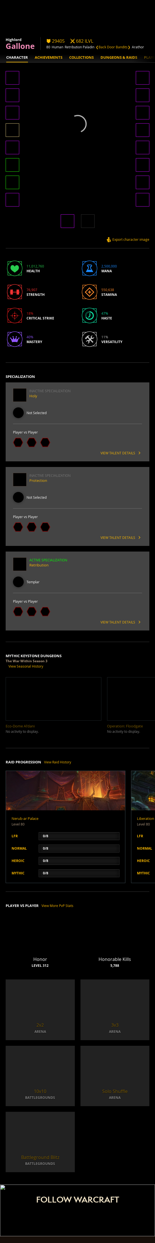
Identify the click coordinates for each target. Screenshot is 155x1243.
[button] (12, 78)
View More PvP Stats (57, 905)
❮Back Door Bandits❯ (113, 47)
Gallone (20, 46)
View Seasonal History (25, 666)
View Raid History (57, 762)
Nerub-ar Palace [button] (25, 818)
